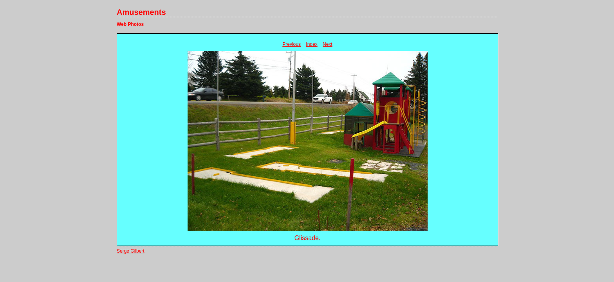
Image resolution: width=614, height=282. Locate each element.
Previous (291, 44)
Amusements (141, 12)
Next (327, 44)
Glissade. (307, 238)
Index (311, 44)
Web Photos (130, 24)
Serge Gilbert (130, 251)
